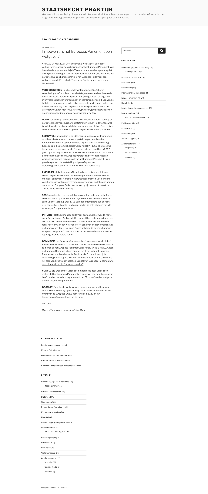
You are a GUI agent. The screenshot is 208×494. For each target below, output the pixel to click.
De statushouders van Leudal (54, 345)
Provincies (126, 133)
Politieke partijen (128, 123)
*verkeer (128, 157)
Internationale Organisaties (133, 93)
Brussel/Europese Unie (131, 77)
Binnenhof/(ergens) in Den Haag (135, 67)
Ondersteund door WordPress (54, 487)
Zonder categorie (128, 144)
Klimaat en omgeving (130, 98)
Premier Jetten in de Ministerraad (55, 360)
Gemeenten (126, 87)
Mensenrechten (128, 113)
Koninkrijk (125, 103)
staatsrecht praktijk (77, 10)
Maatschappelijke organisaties (134, 108)
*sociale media (131, 152)
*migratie (129, 148)
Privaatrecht (127, 128)
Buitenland (126, 82)
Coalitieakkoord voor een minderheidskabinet (61, 365)
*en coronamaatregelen (135, 117)
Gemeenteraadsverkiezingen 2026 (56, 355)
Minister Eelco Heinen (50, 350)
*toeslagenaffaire (132, 71)
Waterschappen (128, 138)
